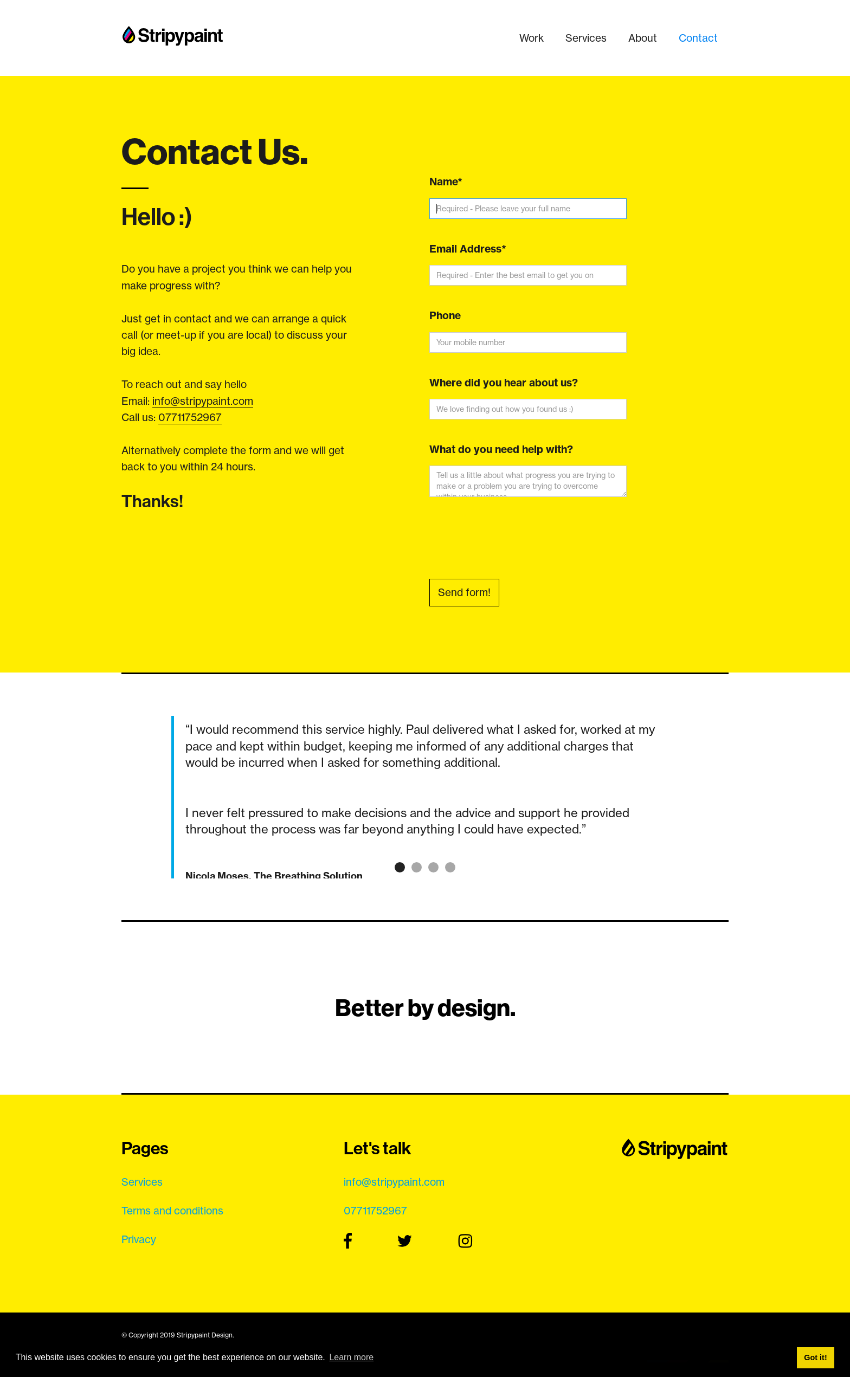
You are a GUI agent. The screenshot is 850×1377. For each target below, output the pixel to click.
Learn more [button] (351, 1357)
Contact (698, 37)
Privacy (138, 1239)
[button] (143, 797)
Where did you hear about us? (503, 382)
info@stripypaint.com (202, 401)
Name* (445, 181)
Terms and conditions (172, 1210)
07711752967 (190, 417)
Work (531, 37)
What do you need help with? (501, 449)
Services (586, 37)
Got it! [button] (815, 1357)
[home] (172, 32)
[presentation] (511, 540)
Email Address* (467, 248)
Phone (445, 315)
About (642, 37)
